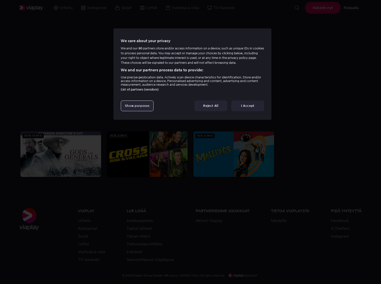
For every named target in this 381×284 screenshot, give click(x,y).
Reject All (210, 106)
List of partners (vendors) (140, 89)
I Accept (247, 106)
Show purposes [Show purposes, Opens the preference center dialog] (137, 106)
